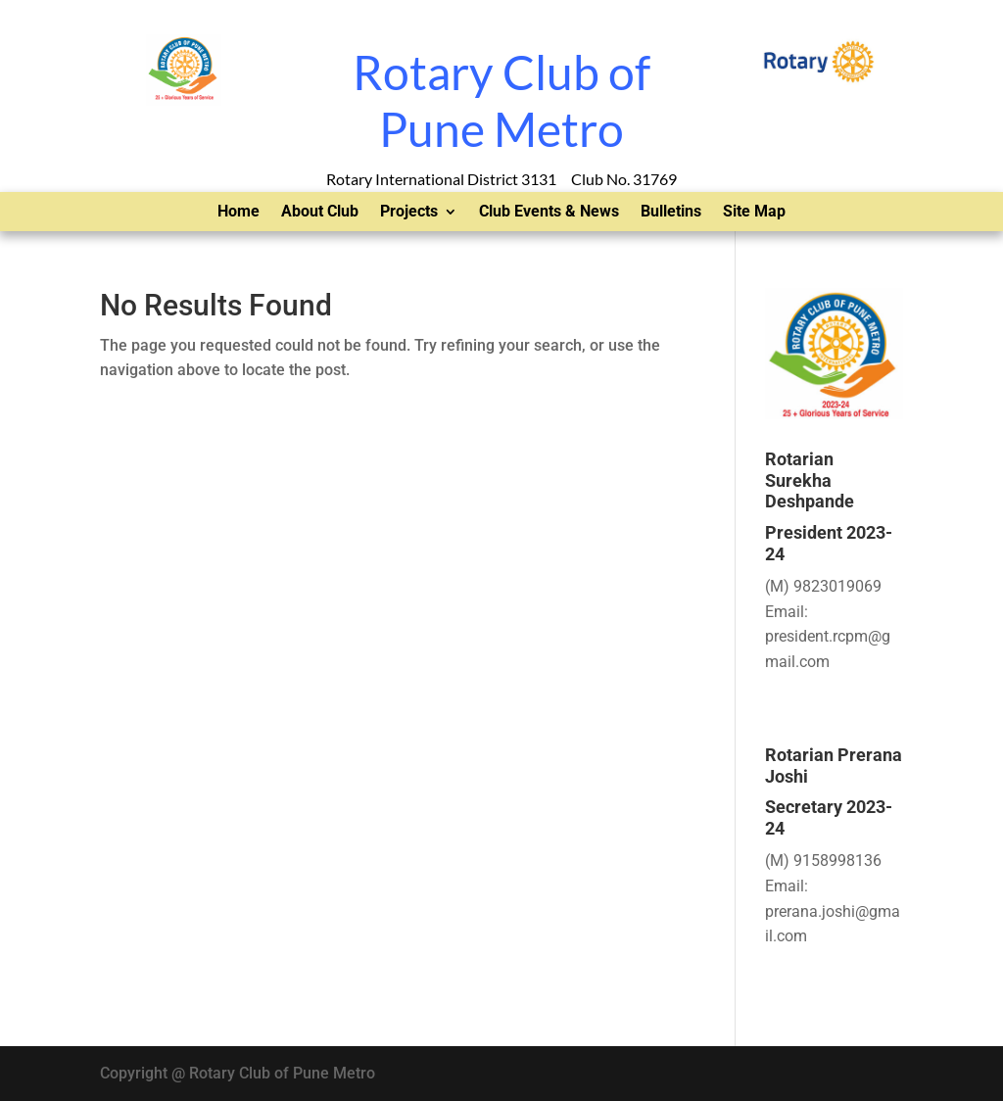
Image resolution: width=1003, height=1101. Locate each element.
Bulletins (671, 212)
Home (238, 212)
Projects (409, 212)
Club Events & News (549, 212)
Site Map (754, 212)
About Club (319, 212)
